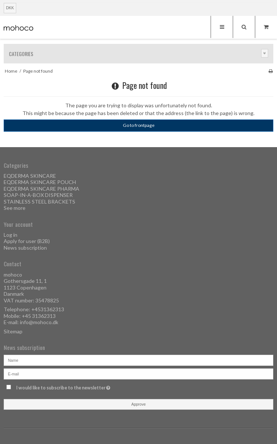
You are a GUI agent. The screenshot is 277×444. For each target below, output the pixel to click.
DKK (10, 8)
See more (14, 208)
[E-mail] (138, 373)
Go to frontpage (139, 125)
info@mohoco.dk (39, 322)
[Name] (138, 360)
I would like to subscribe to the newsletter (81, 386)
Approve (138, 404)
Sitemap (13, 331)
